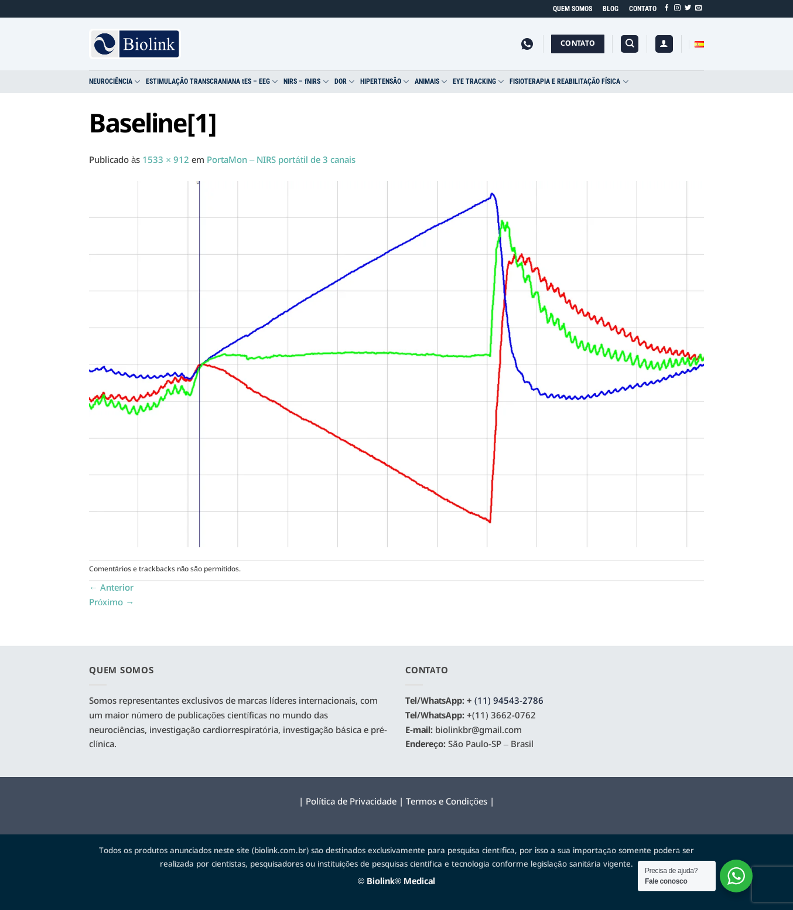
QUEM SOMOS (572, 9)
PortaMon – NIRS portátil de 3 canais (281, 160)
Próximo (111, 603)
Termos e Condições (446, 802)
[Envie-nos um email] (698, 8)
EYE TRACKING (478, 81)
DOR (344, 81)
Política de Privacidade (351, 802)
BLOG (610, 9)
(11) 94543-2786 (509, 701)
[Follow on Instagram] (677, 8)
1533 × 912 (165, 160)
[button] (664, 44)
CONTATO (643, 9)
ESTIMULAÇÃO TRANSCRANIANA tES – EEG (212, 81)
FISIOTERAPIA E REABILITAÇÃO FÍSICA (569, 81)
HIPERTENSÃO (384, 81)
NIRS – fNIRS (305, 81)
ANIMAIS (431, 81)
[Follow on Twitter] (688, 8)
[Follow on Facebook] (667, 8)
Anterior (111, 588)
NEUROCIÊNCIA (114, 81)
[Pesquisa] (629, 44)
